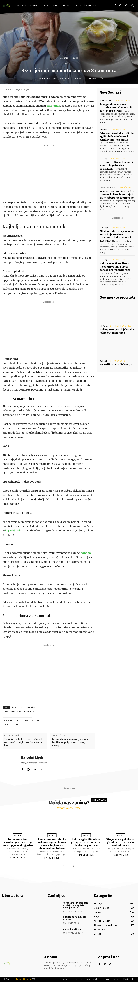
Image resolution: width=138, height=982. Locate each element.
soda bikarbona (11, 724)
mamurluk (29, 711)
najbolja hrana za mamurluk (17, 716)
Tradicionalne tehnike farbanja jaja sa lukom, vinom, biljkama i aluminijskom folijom (52, 844)
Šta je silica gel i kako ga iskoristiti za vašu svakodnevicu (120, 842)
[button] (132, 5)
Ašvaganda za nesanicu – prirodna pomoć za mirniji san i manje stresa (116, 107)
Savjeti (74, 58)
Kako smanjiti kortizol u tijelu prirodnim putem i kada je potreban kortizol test (115, 268)
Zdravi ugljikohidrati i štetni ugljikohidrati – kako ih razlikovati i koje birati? (117, 136)
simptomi (36, 720)
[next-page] (72, 866)
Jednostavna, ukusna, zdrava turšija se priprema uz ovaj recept (70, 742)
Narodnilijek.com (23, 979)
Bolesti (104, 361)
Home (6, 89)
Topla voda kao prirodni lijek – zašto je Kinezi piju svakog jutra (17, 842)
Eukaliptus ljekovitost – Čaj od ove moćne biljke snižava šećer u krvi (24, 742)
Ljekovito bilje (106, 101)
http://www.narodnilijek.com (34, 763)
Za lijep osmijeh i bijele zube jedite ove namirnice (117, 331)
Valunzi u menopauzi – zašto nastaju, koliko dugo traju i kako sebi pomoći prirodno (117, 194)
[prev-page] (64, 866)
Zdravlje (64, 58)
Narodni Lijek (49, 79)
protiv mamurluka (12, 720)
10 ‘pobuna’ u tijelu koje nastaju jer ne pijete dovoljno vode (75, 905)
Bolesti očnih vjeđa (73, 929)
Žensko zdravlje (108, 187)
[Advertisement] (49, 172)
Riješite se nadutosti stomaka (74, 918)
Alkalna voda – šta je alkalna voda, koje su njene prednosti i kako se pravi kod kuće (117, 235)
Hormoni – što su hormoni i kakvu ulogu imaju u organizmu (117, 165)
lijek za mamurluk (12, 711)
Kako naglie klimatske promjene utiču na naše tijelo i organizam (86, 842)
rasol (26, 720)
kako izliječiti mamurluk (23, 707)
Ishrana (103, 130)
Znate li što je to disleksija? (116, 364)
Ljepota (104, 326)
